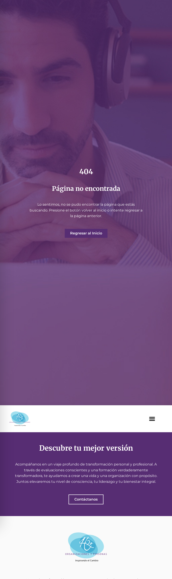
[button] (152, 418)
